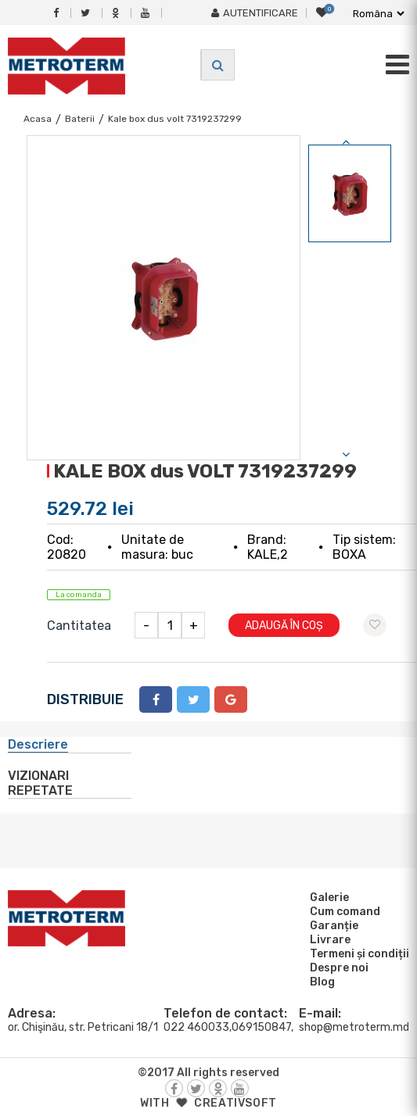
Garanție (331, 925)
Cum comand (342, 911)
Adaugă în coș (284, 625)
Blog (320, 982)
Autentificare (254, 13)
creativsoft (235, 1103)
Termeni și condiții (357, 953)
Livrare (327, 939)
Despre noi (336, 967)
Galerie (327, 897)
